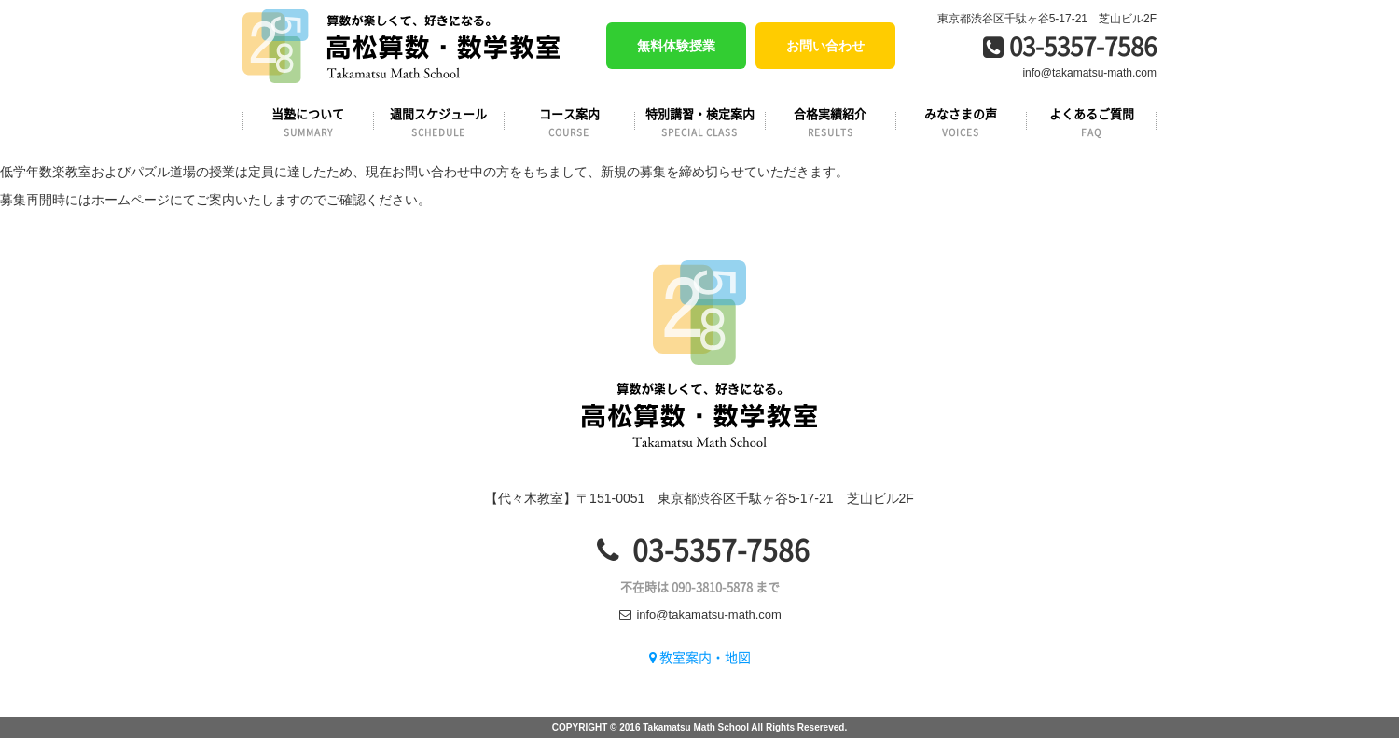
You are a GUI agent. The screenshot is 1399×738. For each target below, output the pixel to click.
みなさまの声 (960, 121)
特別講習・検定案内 (699, 121)
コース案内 (569, 121)
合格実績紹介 (830, 121)
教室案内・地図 (700, 656)
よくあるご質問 (1091, 121)
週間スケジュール (438, 121)
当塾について (307, 121)
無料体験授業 (676, 45)
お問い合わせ (825, 45)
